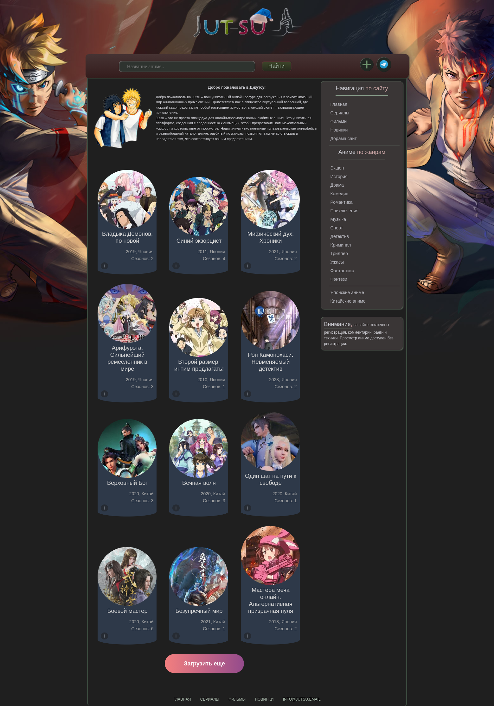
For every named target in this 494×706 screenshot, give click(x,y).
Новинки (339, 129)
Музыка (338, 219)
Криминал (340, 244)
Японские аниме (347, 292)
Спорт (336, 227)
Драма (336, 185)
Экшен (337, 167)
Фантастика (342, 270)
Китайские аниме (347, 301)
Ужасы (337, 262)
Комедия (339, 193)
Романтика (341, 202)
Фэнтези (338, 279)
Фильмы (338, 121)
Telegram (383, 64)
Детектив (339, 236)
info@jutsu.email (302, 699)
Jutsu (160, 118)
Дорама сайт (343, 138)
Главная (338, 104)
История (338, 176)
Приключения (344, 210)
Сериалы (339, 112)
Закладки (366, 64)
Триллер (339, 253)
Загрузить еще (204, 663)
